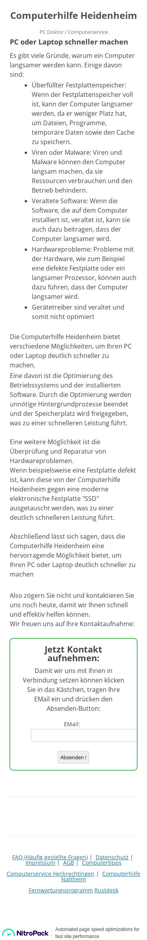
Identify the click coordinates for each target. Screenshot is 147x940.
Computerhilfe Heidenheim (73, 15)
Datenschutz (112, 857)
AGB (68, 862)
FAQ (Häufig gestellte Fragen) (50, 857)
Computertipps (102, 862)
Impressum (40, 862)
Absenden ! (73, 757)
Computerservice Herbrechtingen (50, 873)
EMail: (73, 724)
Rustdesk (106, 890)
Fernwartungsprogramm (61, 890)
